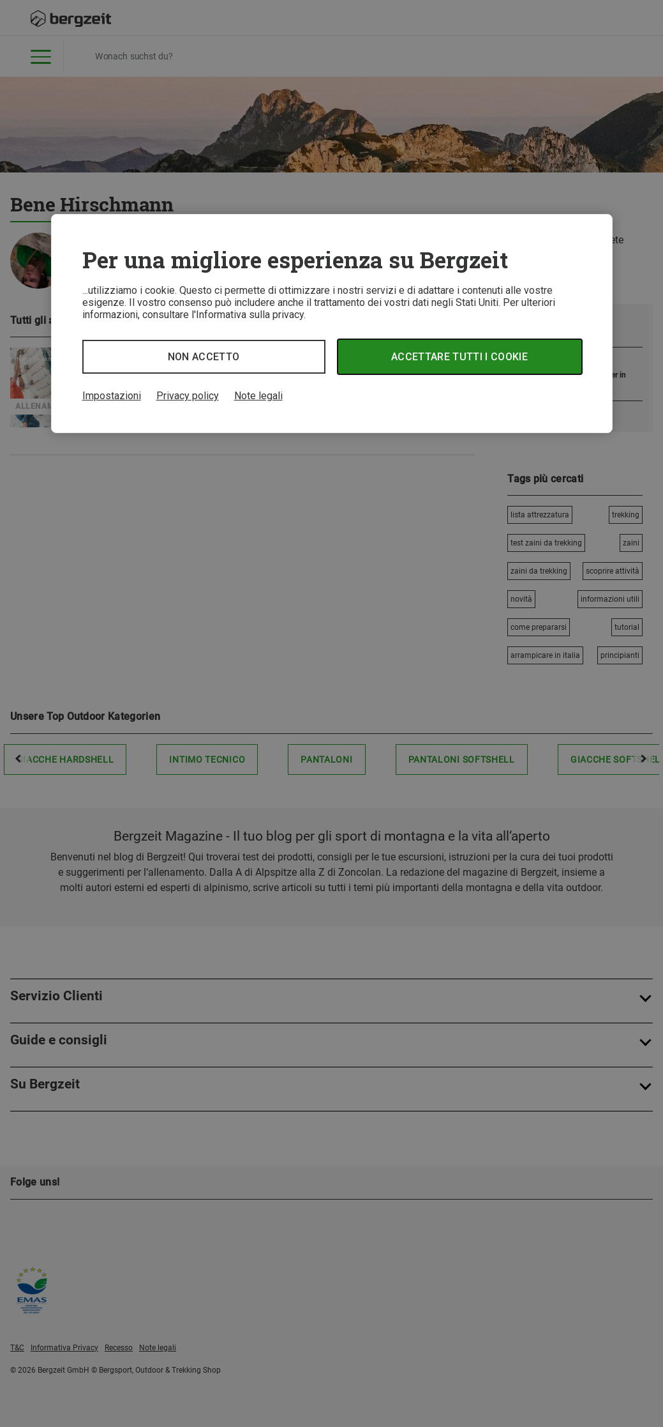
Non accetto (204, 357)
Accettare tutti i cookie (459, 357)
